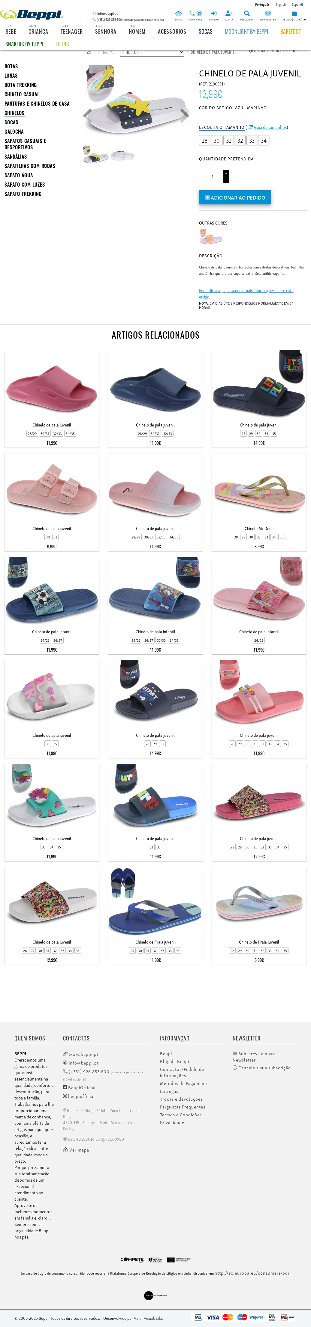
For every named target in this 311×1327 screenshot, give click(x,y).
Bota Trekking (21, 84)
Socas (206, 31)
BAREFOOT (290, 31)
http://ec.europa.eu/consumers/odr (252, 1272)
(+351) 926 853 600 (103, 1075)
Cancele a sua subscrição (262, 1067)
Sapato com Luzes (25, 184)
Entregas (169, 1091)
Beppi (166, 1053)
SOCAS (11, 122)
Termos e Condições (181, 1114)
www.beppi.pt (80, 1053)
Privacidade (172, 1122)
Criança (38, 31)
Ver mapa (76, 1149)
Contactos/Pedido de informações (182, 1072)
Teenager (72, 31)
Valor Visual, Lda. (148, 1317)
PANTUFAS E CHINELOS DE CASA (37, 103)
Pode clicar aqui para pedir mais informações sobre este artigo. (246, 293)
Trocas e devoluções (181, 1099)
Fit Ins (62, 44)
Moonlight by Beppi (246, 31)
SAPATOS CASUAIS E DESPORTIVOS (25, 144)
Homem (137, 31)
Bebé (10, 31)
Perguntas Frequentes (182, 1106)
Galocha (14, 131)
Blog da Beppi (174, 1061)
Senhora (105, 31)
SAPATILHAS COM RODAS (30, 165)
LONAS (11, 75)
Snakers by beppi (24, 44)
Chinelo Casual (22, 94)
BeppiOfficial (79, 1087)
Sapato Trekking (23, 193)
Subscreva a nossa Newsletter (255, 1056)
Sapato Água (19, 175)
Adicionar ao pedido (235, 197)
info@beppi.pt (81, 1062)
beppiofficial (79, 1095)
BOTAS (11, 66)
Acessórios (172, 31)
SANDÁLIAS (16, 156)
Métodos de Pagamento (184, 1083)
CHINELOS (15, 112)
